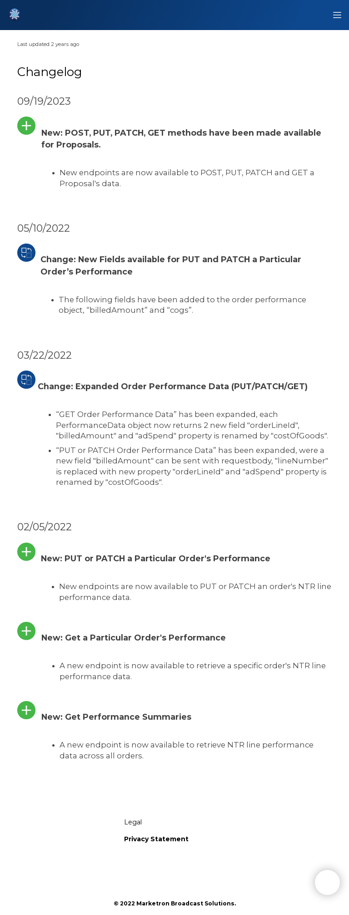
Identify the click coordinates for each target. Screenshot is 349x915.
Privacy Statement (156, 839)
